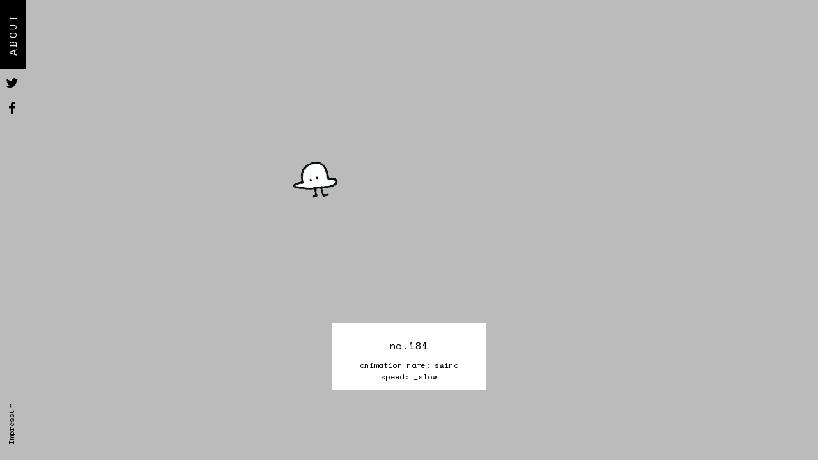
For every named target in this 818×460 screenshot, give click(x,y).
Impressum (11, 424)
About (12, 34)
